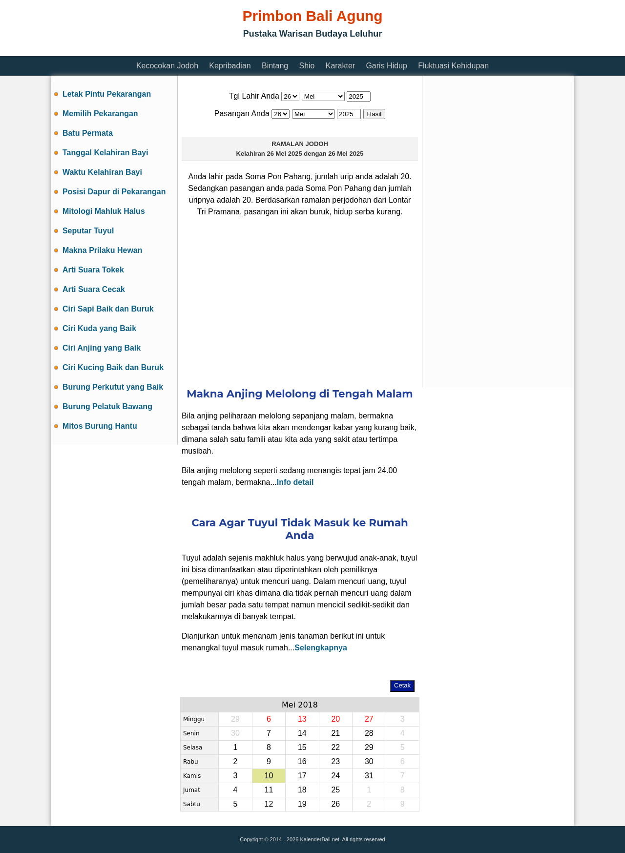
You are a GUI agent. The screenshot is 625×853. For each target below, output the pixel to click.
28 (369, 733)
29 (369, 747)
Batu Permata (87, 133)
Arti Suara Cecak (93, 289)
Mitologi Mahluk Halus (103, 211)
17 (302, 775)
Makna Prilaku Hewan (102, 250)
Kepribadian (229, 66)
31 (369, 775)
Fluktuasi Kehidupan (453, 66)
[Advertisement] (229, 50)
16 (302, 761)
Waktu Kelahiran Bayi (102, 172)
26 (335, 804)
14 (302, 733)
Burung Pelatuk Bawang (107, 406)
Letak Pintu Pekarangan (106, 94)
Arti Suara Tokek (93, 270)
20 (335, 719)
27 (369, 719)
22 (335, 747)
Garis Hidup (386, 66)
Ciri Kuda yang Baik (99, 328)
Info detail (295, 482)
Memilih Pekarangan (100, 113)
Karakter (340, 66)
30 (369, 761)
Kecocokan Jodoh (167, 66)
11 (268, 790)
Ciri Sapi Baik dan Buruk (108, 309)
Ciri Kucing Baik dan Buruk (113, 367)
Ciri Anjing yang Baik (101, 348)
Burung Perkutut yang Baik (112, 387)
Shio (306, 66)
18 (302, 790)
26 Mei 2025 (284, 153)
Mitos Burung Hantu (99, 426)
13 (302, 719)
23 (335, 761)
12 (268, 804)
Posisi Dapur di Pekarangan (114, 191)
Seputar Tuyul (88, 231)
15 (302, 747)
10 (268, 775)
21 (335, 733)
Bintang (275, 66)
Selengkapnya (320, 648)
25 (335, 790)
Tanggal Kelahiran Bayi (105, 152)
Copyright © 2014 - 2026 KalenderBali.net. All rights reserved (312, 839)
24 (335, 775)
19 (302, 804)
